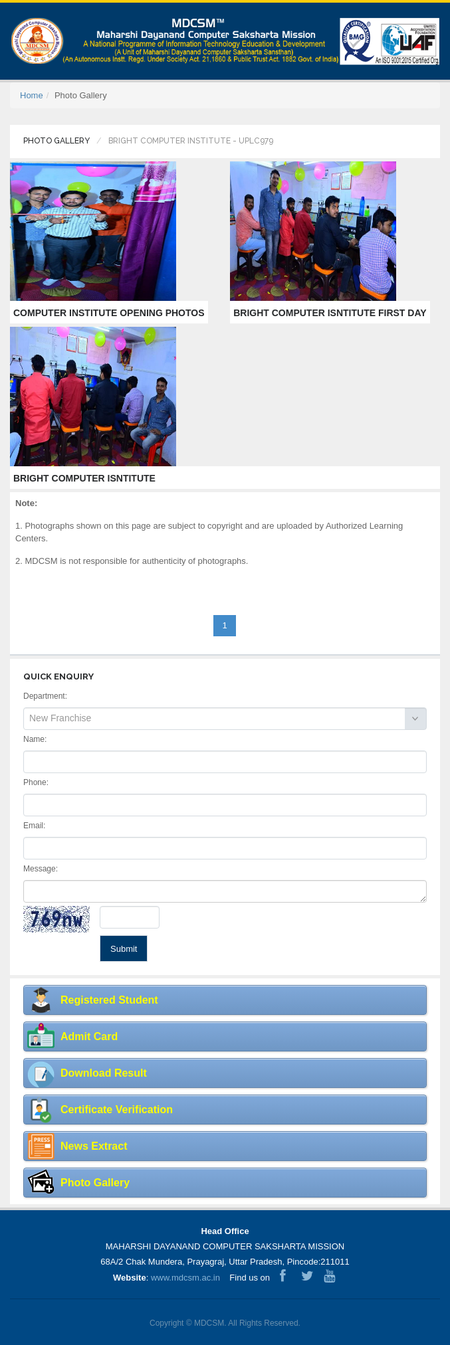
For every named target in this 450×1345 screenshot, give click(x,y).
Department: (45, 696)
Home (31, 95)
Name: (35, 739)
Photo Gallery (56, 140)
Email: (34, 825)
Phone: (36, 782)
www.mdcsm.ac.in (185, 1278)
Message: (40, 868)
